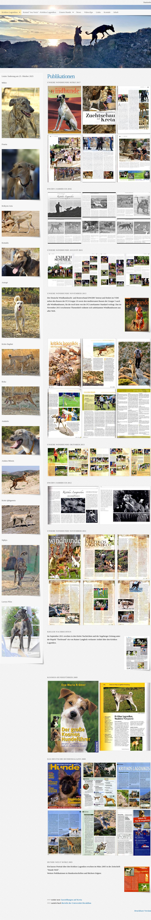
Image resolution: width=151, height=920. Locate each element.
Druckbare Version (142, 911)
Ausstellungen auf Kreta (71, 900)
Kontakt (107, 12)
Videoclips (88, 12)
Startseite (147, 2)
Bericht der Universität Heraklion (76, 903)
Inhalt (116, 12)
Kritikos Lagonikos (10, 12)
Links (98, 12)
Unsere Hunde (65, 12)
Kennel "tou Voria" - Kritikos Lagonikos (39, 12)
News (78, 12)
